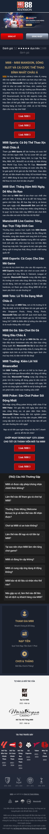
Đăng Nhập (37, 36)
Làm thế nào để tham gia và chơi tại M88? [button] (24, 499)
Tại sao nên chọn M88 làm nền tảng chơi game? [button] (24, 549)
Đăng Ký (12, 36)
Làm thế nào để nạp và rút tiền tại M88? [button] (24, 536)
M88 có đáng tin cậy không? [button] (24, 559)
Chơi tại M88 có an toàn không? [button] (24, 525)
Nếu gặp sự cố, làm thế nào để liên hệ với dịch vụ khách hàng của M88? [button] (24, 595)
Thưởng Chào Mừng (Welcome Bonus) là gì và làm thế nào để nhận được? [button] (24, 513)
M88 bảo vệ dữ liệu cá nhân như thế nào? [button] (24, 582)
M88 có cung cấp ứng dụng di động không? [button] (24, 570)
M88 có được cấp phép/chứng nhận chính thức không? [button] (24, 486)
